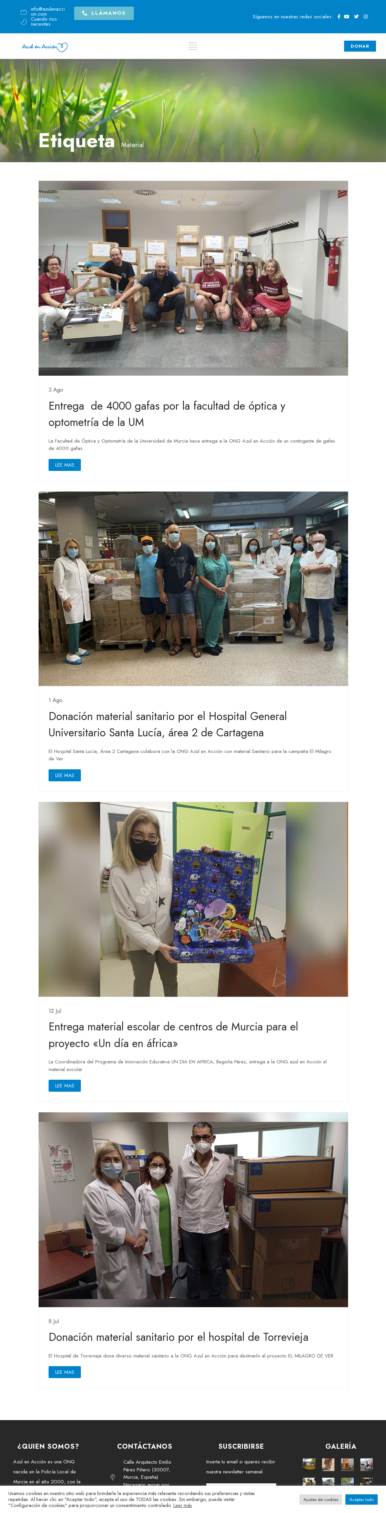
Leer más (182, 1505)
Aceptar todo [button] (361, 1499)
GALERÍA (341, 1446)
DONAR (360, 44)
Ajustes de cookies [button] (320, 1499)
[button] (104, 11)
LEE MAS (64, 465)
